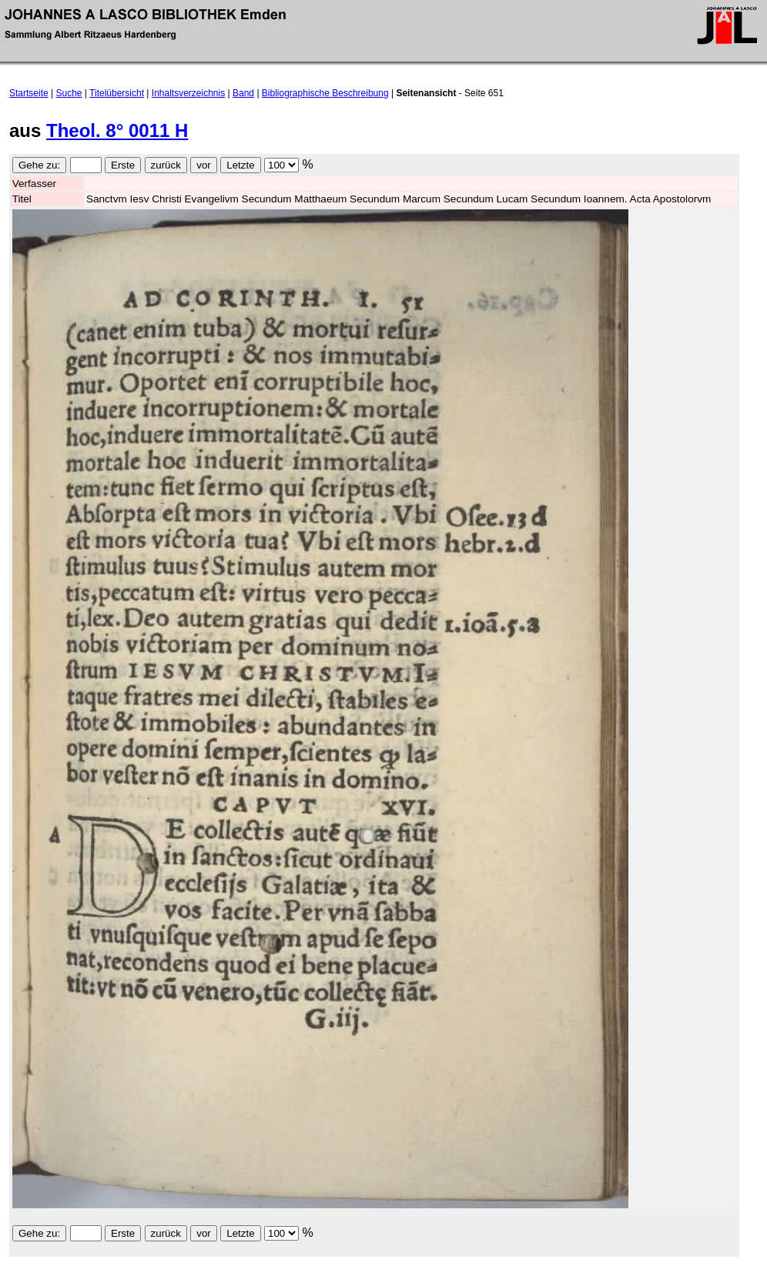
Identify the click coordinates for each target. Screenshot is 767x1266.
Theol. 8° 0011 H (117, 130)
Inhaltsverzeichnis (188, 93)
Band (243, 93)
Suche (69, 93)
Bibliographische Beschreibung (325, 93)
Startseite (29, 93)
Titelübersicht (116, 93)
